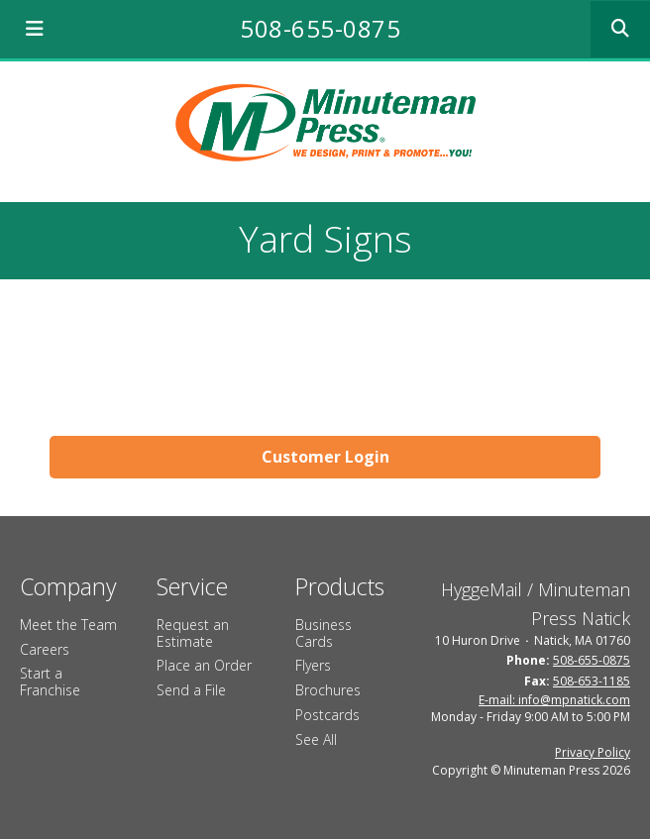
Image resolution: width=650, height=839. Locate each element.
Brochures (328, 690)
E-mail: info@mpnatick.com (554, 699)
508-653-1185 (591, 681)
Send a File (191, 690)
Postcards (327, 714)
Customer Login (325, 457)
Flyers (313, 665)
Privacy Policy (592, 752)
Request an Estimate (193, 633)
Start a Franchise (50, 681)
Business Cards (323, 633)
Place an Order (204, 665)
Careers (44, 649)
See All (316, 739)
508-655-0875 (320, 28)
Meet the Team (68, 624)
